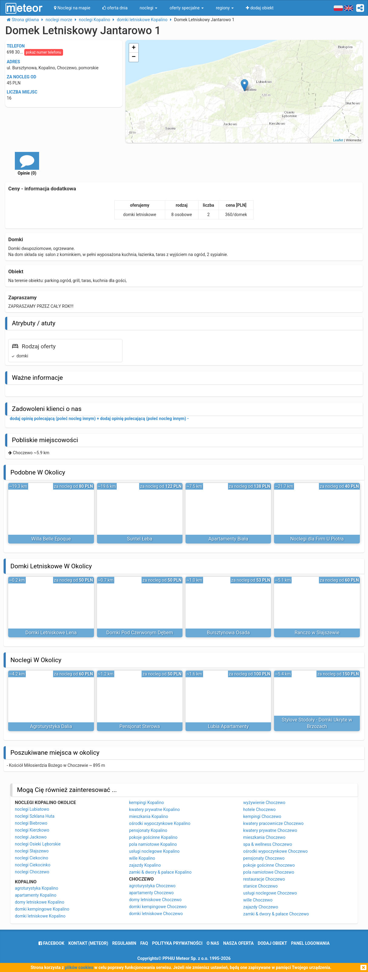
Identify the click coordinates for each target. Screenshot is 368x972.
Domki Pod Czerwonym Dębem (139, 632)
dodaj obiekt (272, 943)
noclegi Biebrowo (31, 823)
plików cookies (79, 967)
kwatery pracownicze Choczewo (273, 823)
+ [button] (134, 48)
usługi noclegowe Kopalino (154, 851)
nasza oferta (238, 943)
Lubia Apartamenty (228, 726)
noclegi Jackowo (31, 837)
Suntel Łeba (139, 539)
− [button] (134, 57)
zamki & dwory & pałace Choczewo (276, 913)
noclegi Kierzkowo (32, 830)
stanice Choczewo (260, 886)
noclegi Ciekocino (31, 857)
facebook (51, 943)
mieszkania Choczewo (264, 837)
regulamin (124, 943)
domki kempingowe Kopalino (42, 909)
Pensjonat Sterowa (139, 726)
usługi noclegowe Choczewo (270, 893)
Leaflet (338, 140)
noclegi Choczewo (32, 871)
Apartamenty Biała (228, 539)
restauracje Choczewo (264, 879)
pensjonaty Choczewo (264, 858)
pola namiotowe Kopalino (153, 844)
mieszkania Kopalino (148, 816)
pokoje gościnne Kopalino (153, 837)
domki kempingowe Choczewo (158, 906)
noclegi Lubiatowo (32, 809)
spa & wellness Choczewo (267, 844)
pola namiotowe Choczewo (268, 872)
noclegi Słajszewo (32, 851)
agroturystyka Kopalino (36, 888)
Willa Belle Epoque (51, 539)
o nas (213, 943)
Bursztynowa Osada (228, 632)
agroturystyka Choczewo (152, 885)
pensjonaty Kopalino (148, 830)
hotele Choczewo (259, 809)
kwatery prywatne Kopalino (154, 809)
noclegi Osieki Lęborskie (38, 844)
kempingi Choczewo (262, 816)
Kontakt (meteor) (88, 943)
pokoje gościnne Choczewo (269, 865)
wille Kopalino (142, 858)
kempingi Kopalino (146, 802)
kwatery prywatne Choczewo (270, 830)
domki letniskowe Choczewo (156, 913)
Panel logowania (310, 943)
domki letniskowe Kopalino (40, 916)
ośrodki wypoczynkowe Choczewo (275, 851)
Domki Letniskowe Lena (51, 632)
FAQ (144, 943)
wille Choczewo (258, 900)
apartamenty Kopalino (35, 895)
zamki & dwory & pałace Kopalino (160, 872)
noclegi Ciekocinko (32, 864)
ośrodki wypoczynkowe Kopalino (159, 823)
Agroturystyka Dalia (51, 726)
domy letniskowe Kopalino (39, 902)
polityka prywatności (177, 943)
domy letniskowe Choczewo (155, 899)
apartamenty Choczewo (151, 892)
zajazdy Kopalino (145, 865)
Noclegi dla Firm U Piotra (316, 539)
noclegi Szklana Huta (35, 816)
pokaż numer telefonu (43, 52)
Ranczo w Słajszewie (317, 632)
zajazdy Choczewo (260, 907)
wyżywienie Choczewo (264, 802)
